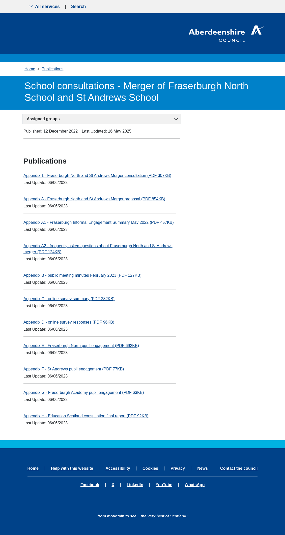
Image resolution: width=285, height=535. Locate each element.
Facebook (89, 485)
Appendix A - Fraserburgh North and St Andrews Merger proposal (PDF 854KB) (94, 199)
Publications (52, 69)
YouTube (164, 485)
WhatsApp (195, 485)
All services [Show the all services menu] (44, 6)
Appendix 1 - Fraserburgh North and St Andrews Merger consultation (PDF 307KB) (97, 175)
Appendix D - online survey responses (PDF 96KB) (68, 322)
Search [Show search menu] (78, 6)
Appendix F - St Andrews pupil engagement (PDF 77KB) (73, 369)
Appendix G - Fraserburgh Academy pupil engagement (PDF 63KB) (83, 392)
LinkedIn (135, 485)
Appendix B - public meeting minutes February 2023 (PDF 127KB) (82, 275)
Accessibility (117, 468)
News (202, 468)
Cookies (150, 468)
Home (29, 69)
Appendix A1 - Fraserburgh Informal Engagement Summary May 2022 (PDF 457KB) (98, 222)
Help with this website (72, 468)
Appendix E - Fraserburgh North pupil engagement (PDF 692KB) (81, 345)
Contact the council (239, 468)
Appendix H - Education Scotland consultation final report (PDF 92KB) (85, 416)
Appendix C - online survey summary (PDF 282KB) (69, 299)
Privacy (177, 468)
